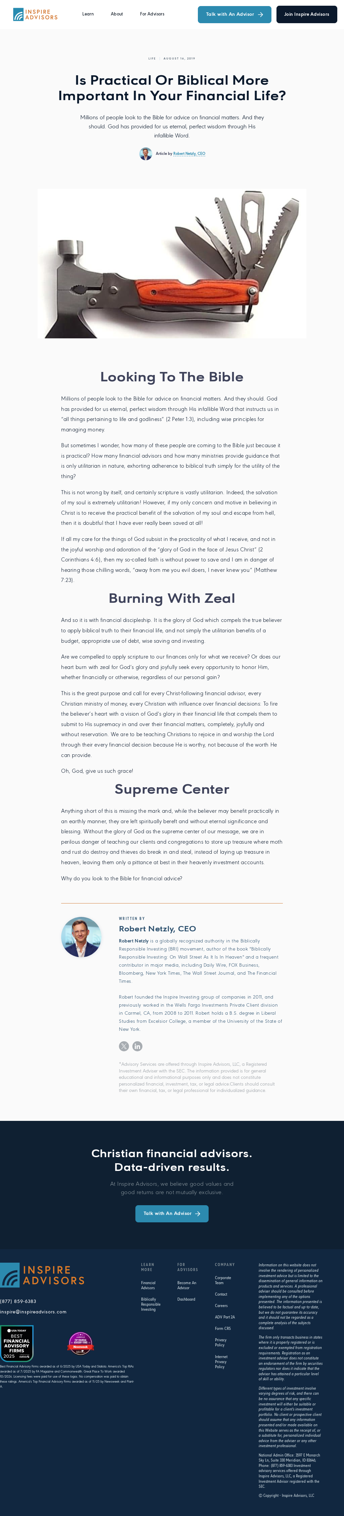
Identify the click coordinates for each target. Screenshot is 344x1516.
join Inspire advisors (306, 14)
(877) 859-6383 (18, 1301)
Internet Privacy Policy (221, 1362)
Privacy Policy (220, 1343)
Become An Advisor (186, 1285)
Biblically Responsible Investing (151, 1304)
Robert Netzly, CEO (189, 154)
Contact (221, 1294)
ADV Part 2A (225, 1317)
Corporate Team (223, 1280)
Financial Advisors (148, 1285)
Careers (221, 1305)
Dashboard (186, 1299)
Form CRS (223, 1328)
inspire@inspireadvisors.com (33, 1312)
